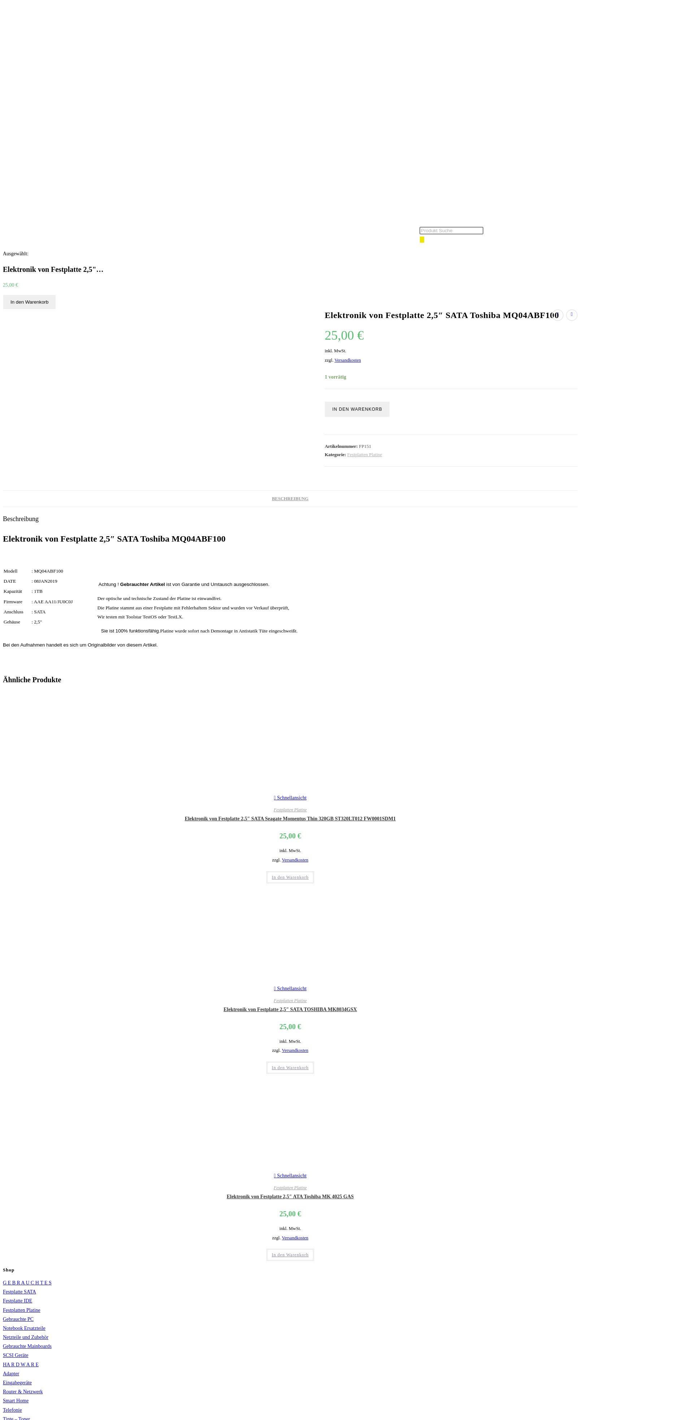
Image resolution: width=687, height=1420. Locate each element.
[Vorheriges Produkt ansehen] (558, 315)
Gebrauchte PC (18, 1319)
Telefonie (12, 1410)
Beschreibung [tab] (290, 498)
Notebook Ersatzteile (24, 1328)
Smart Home (16, 1400)
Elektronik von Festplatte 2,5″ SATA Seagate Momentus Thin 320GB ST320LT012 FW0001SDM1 (290, 818)
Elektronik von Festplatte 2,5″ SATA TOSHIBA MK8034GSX (290, 1009)
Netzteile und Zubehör (25, 1337)
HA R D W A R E (21, 1364)
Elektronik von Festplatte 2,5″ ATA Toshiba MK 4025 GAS (290, 1196)
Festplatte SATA (19, 1292)
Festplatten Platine (364, 454)
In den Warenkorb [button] (290, 877)
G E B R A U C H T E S (27, 1283)
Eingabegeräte (17, 1382)
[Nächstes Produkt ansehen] (572, 315)
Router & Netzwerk (23, 1391)
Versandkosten (347, 360)
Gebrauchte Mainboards (27, 1346)
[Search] (422, 239)
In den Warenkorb (29, 302)
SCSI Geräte (15, 1355)
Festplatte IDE (17, 1301)
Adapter (11, 1373)
